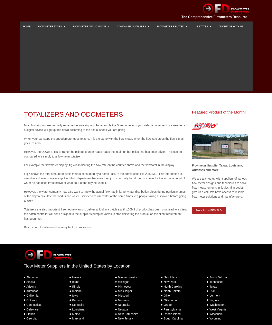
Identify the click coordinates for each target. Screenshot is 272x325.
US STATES (203, 26)
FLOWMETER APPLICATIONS (91, 26)
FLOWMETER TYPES (52, 26)
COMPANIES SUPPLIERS (133, 26)
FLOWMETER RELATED (172, 26)
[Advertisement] (136, 62)
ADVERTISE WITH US (231, 26)
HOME (27, 26)
